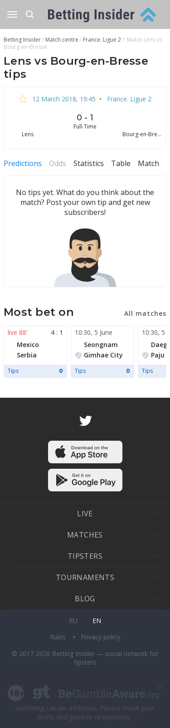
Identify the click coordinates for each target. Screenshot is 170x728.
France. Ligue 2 (128, 99)
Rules (59, 637)
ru (73, 620)
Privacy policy (100, 637)
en (96, 620)
